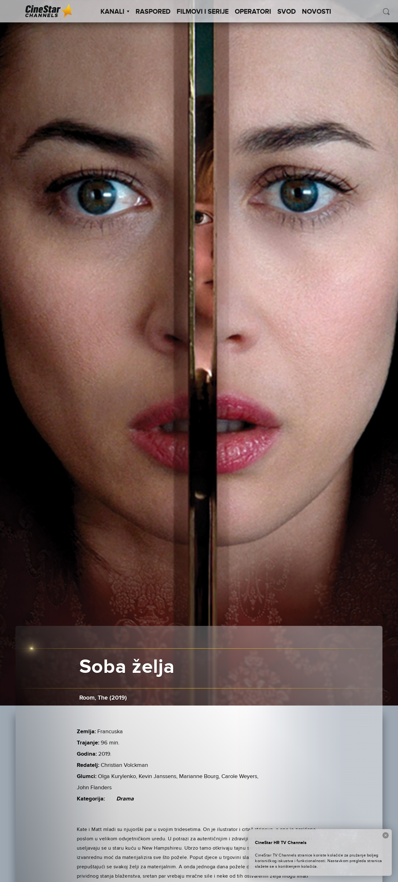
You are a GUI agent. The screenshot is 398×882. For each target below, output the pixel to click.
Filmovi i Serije (203, 12)
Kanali (114, 12)
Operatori (253, 12)
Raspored (153, 12)
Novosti (316, 12)
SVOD (286, 12)
